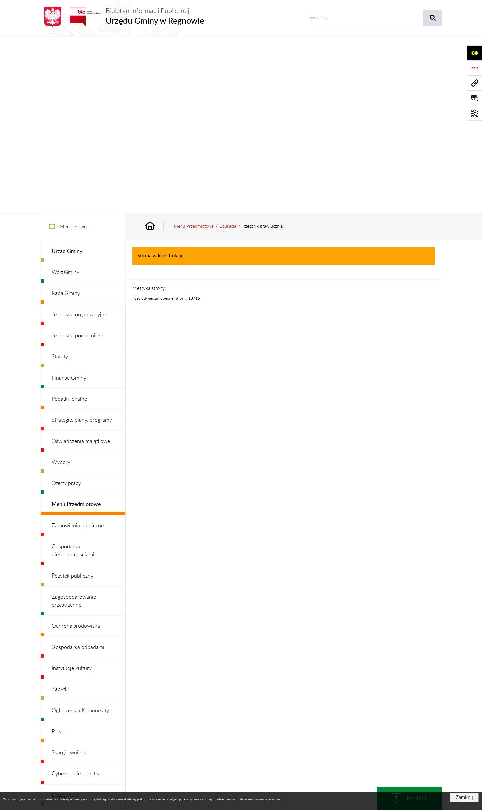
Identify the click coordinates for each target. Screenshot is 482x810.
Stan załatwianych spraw (84, 731)
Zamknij (464, 797)
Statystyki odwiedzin (402, 731)
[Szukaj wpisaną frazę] (432, 18)
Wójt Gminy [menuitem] (65, 95)
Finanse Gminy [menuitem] (69, 201)
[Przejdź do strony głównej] (122, 17)
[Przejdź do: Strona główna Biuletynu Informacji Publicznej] (157, 50)
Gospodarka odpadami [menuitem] (78, 470)
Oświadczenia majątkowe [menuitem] (81, 264)
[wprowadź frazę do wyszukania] (364, 18)
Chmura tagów (241, 747)
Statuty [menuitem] (60, 180)
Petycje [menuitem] (60, 554)
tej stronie (158, 799)
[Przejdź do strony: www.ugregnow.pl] (474, 82)
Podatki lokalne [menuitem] (69, 222)
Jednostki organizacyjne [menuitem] (79, 137)
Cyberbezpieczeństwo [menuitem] (77, 597)
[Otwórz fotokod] (474, 113)
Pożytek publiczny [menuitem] (72, 399)
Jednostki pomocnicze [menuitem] (77, 158)
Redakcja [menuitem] (62, 639)
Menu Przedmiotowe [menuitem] (76, 327)
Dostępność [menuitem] (65, 618)
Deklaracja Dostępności (346, 731)
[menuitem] (83, 74)
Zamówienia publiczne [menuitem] (78, 348)
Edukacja (228, 50)
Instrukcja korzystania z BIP (284, 731)
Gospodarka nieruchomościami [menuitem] (73, 374)
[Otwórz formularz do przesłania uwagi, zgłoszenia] (474, 98)
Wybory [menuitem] (61, 285)
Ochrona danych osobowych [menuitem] (85, 660)
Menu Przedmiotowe (194, 50)
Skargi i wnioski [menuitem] (70, 576)
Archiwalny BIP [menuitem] (69, 681)
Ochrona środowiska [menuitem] (76, 449)
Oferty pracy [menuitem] (66, 306)
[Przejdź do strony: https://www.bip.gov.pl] (474, 67)
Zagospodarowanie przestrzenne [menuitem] (74, 424)
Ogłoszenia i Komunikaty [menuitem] (80, 533)
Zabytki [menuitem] (60, 512)
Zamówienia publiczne (142, 731)
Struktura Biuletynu (195, 731)
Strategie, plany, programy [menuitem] (82, 243)
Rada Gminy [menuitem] (66, 116)
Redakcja (236, 731)
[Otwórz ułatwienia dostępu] (474, 52)
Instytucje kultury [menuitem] (72, 491)
